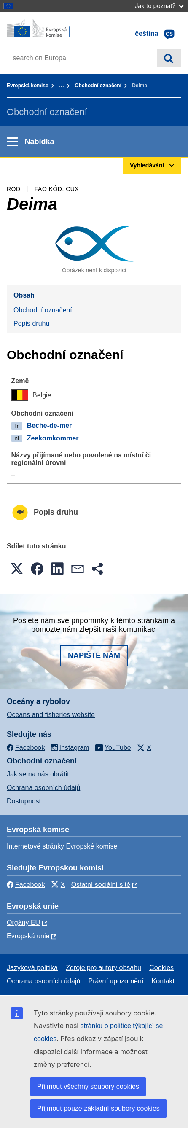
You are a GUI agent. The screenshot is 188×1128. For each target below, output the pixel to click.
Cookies (161, 967)
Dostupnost (24, 801)
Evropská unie (28, 936)
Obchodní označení (98, 86)
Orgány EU (23, 922)
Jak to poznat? (159, 5)
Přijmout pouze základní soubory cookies (98, 1108)
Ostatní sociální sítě (101, 884)
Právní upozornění (116, 981)
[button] (16, 568)
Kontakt (163, 981)
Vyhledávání (169, 58)
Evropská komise (27, 86)
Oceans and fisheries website (51, 714)
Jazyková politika (32, 967)
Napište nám (94, 655)
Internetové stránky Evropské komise (62, 846)
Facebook (26, 884)
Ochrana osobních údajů (43, 787)
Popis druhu (31, 323)
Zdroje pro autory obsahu (103, 967)
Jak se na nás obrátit (38, 774)
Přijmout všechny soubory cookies (88, 1086)
